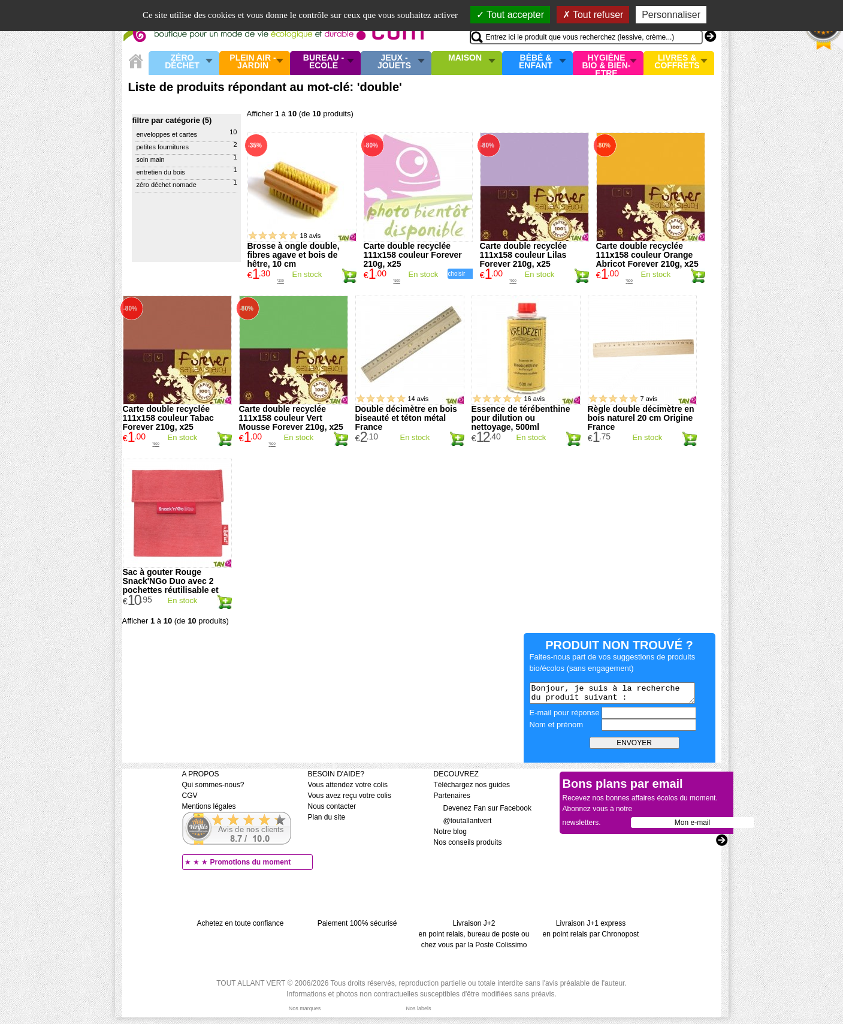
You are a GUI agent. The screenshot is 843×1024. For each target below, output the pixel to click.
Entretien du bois (161, 172)
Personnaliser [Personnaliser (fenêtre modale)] (671, 15)
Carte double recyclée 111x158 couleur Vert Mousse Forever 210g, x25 (291, 418)
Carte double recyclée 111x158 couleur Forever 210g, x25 (413, 255)
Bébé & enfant (535, 62)
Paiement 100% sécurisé (357, 923)
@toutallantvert (463, 821)
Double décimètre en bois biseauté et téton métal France (406, 418)
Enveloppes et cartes (167, 134)
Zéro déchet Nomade (167, 184)
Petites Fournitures (163, 146)
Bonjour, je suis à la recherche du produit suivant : (612, 693)
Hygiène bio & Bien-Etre (606, 63)
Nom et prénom (557, 724)
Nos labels (418, 1008)
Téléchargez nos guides (472, 785)
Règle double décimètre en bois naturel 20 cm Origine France (641, 418)
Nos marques (305, 1008)
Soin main (151, 159)
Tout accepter (510, 15)
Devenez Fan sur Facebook (482, 808)
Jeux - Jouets (394, 62)
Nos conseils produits (468, 842)
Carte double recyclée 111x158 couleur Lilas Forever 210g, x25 (523, 255)
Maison (465, 58)
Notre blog (450, 831)
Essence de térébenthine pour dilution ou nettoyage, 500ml (521, 418)
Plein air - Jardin (252, 62)
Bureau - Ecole (323, 62)
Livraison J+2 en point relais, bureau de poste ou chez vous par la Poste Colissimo (474, 934)
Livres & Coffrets (676, 62)
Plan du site (327, 817)
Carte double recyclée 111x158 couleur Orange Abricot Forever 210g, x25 (647, 255)
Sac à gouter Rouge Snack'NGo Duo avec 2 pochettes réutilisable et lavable (171, 585)
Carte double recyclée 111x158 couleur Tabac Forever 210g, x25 (168, 418)
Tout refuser (593, 15)
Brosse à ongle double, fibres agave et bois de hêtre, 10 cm (293, 255)
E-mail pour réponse (565, 712)
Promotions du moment (250, 862)
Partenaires (452, 795)
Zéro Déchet (182, 62)
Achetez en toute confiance (240, 923)
